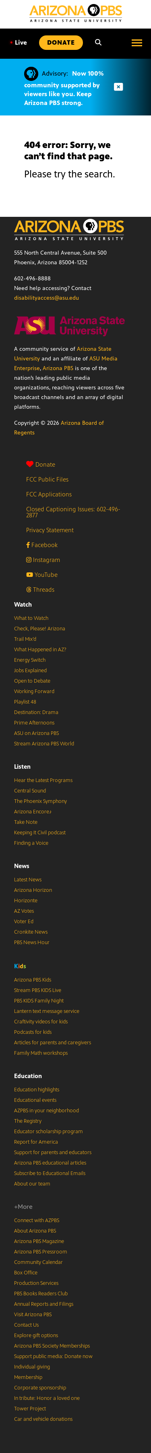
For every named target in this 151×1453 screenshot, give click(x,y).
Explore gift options (36, 1335)
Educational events (35, 1100)
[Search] (98, 43)
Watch (23, 604)
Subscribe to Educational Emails (49, 1173)
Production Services (36, 1283)
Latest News (27, 880)
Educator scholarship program (48, 1131)
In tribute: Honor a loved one (47, 1398)
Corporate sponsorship (40, 1388)
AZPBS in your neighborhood (46, 1110)
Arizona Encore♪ (33, 812)
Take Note (25, 822)
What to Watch (31, 618)
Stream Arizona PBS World (44, 744)
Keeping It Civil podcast (40, 832)
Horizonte (25, 900)
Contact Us (26, 1325)
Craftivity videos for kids (41, 1022)
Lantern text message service (46, 1011)
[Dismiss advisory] (118, 87)
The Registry (27, 1121)
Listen (22, 766)
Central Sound (30, 791)
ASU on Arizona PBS (36, 733)
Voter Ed (23, 921)
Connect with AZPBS (36, 1220)
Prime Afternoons (34, 723)
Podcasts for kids (33, 1032)
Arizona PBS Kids (32, 980)
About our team (32, 1184)
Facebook (42, 545)
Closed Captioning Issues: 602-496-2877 (73, 512)
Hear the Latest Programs (43, 780)
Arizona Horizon (33, 890)
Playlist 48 (25, 702)
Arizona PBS (58, 368)
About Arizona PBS (35, 1231)
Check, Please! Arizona (39, 629)
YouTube (42, 574)
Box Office (25, 1273)
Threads (40, 589)
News (21, 866)
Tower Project (30, 1409)
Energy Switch (30, 660)
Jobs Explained (30, 670)
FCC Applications (49, 494)
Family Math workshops (41, 1053)
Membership (28, 1377)
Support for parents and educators (52, 1152)
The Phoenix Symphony (40, 801)
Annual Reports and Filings (43, 1304)
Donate (40, 464)
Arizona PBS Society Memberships (52, 1346)
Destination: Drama (36, 712)
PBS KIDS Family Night (39, 1001)
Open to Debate (32, 681)
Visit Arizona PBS (33, 1314)
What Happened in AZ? (40, 649)
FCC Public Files (47, 479)
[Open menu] (137, 43)
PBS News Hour (32, 942)
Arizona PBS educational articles (50, 1163)
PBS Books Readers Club (41, 1293)
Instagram (43, 560)
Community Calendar (38, 1262)
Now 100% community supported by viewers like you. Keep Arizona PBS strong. (63, 88)
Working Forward (34, 691)
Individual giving (32, 1367)
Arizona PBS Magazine (39, 1241)
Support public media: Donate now (53, 1356)
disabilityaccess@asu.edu (46, 297)
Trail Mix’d (25, 639)
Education (28, 1076)
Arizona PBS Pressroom (40, 1252)
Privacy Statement (50, 530)
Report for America (36, 1142)
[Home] (75, 13)
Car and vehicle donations (43, 1419)
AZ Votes (24, 911)
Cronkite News (31, 932)
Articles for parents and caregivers (52, 1042)
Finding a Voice (31, 843)
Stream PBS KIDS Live (37, 990)
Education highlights (36, 1090)
